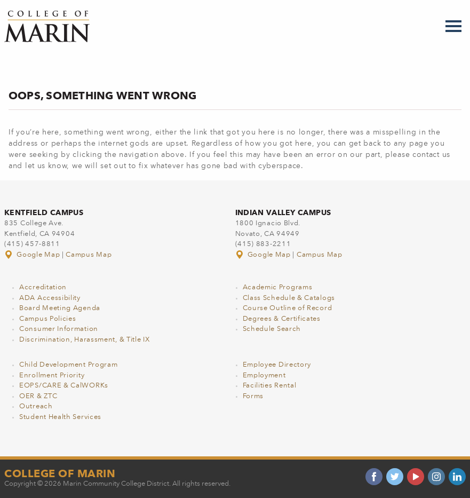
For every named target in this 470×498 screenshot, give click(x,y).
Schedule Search (272, 329)
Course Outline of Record (287, 308)
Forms (253, 396)
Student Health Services (60, 417)
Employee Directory (277, 364)
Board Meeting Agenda (59, 308)
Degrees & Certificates (282, 318)
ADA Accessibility (50, 298)
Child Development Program (68, 364)
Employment (264, 375)
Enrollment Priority (51, 375)
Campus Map (88, 254)
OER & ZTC (38, 396)
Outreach (36, 406)
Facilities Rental (270, 385)
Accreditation (43, 287)
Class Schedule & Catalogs (289, 298)
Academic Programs (278, 287)
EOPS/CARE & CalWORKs (63, 385)
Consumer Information (58, 329)
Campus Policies (47, 318)
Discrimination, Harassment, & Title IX (84, 339)
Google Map (33, 254)
